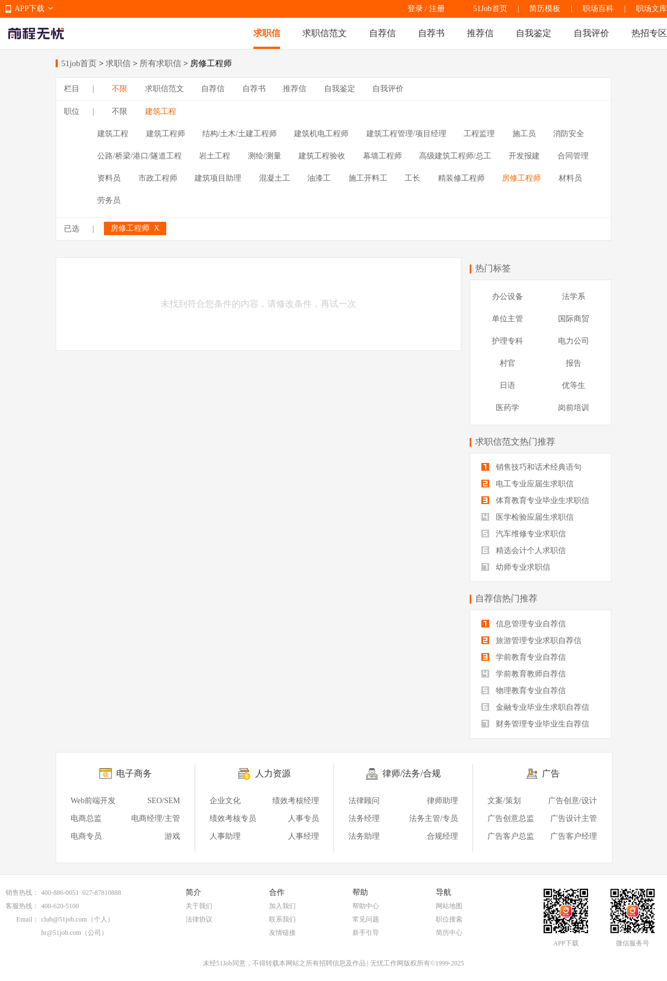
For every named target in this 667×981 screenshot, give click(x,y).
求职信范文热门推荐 (515, 441)
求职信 (266, 33)
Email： (27, 919)
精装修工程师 (461, 178)
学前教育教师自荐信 (523, 674)
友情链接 (282, 933)
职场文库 (651, 8)
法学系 (573, 296)
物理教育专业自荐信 (523, 690)
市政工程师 (157, 178)
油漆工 (319, 178)
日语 (507, 385)
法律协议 (199, 919)
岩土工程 (214, 156)
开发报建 (524, 156)
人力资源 (273, 773)
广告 (551, 773)
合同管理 (573, 156)
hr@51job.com (61, 933)
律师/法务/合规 (411, 773)
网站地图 (449, 906)
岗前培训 (573, 408)
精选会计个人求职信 (523, 550)
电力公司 (573, 341)
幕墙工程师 (382, 156)
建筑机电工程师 (321, 134)
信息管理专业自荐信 (523, 624)
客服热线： (22, 906)
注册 (437, 8)
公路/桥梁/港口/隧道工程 (139, 156)
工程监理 (479, 134)
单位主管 (507, 319)
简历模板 (544, 8)
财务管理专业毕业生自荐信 (535, 724)
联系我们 (282, 919)
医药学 (507, 408)
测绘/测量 (264, 156)
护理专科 (507, 341)
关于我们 (199, 906)
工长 (412, 178)
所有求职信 (160, 63)
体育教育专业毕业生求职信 (535, 500)
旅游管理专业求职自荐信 (531, 640)
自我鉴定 (533, 33)
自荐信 (382, 33)
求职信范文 (324, 33)
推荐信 (480, 33)
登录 (415, 8)
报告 (573, 363)
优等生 (573, 385)
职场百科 (598, 8)
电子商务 (134, 773)
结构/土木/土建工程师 (239, 134)
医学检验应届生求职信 (527, 517)
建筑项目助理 (218, 178)
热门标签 (493, 268)
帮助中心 (365, 906)
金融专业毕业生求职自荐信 (535, 707)
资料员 (109, 178)
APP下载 (29, 8)
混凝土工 (274, 178)
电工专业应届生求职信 (527, 484)
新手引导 (365, 933)
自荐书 (431, 33)
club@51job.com (64, 919)
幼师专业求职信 (515, 567)
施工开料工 (368, 178)
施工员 (524, 134)
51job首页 (79, 63)
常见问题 (365, 919)
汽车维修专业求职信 (523, 534)
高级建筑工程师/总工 (455, 156)
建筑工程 (160, 111)
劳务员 (109, 200)
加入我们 (282, 906)
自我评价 (591, 33)
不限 (119, 88)
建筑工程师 (165, 134)
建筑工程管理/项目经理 (406, 134)
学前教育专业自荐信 (523, 657)
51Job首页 (490, 8)
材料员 (570, 178)
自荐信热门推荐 (506, 598)
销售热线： (22, 893)
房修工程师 (521, 178)
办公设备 (507, 296)
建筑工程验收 (321, 156)
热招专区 (649, 33)
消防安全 (568, 134)
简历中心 (449, 933)
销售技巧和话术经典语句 (531, 467)
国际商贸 (573, 319)
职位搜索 (449, 919)
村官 (507, 363)
